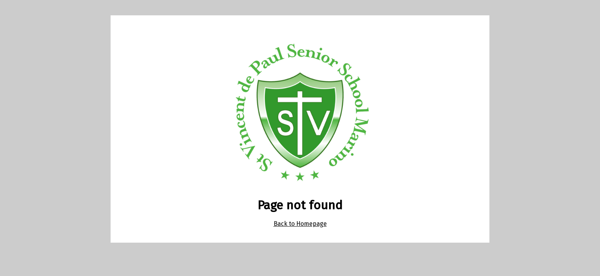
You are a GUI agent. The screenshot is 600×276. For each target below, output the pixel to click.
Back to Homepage (300, 223)
